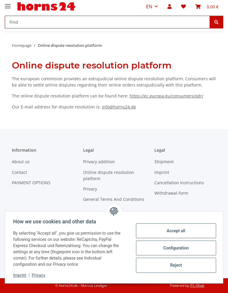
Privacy (40, 275)
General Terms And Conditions (113, 199)
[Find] (216, 22)
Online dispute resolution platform (108, 175)
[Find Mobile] (107, 22)
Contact (19, 172)
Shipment (164, 161)
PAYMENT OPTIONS (31, 182)
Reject (174, 265)
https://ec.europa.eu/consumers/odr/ (166, 96)
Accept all (174, 230)
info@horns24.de (119, 107)
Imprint (21, 275)
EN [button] (149, 6)
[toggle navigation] (8, 3)
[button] (169, 6)
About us (21, 161)
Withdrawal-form (171, 193)
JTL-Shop (197, 285)
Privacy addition (99, 161)
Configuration (174, 248)
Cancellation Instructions (179, 182)
